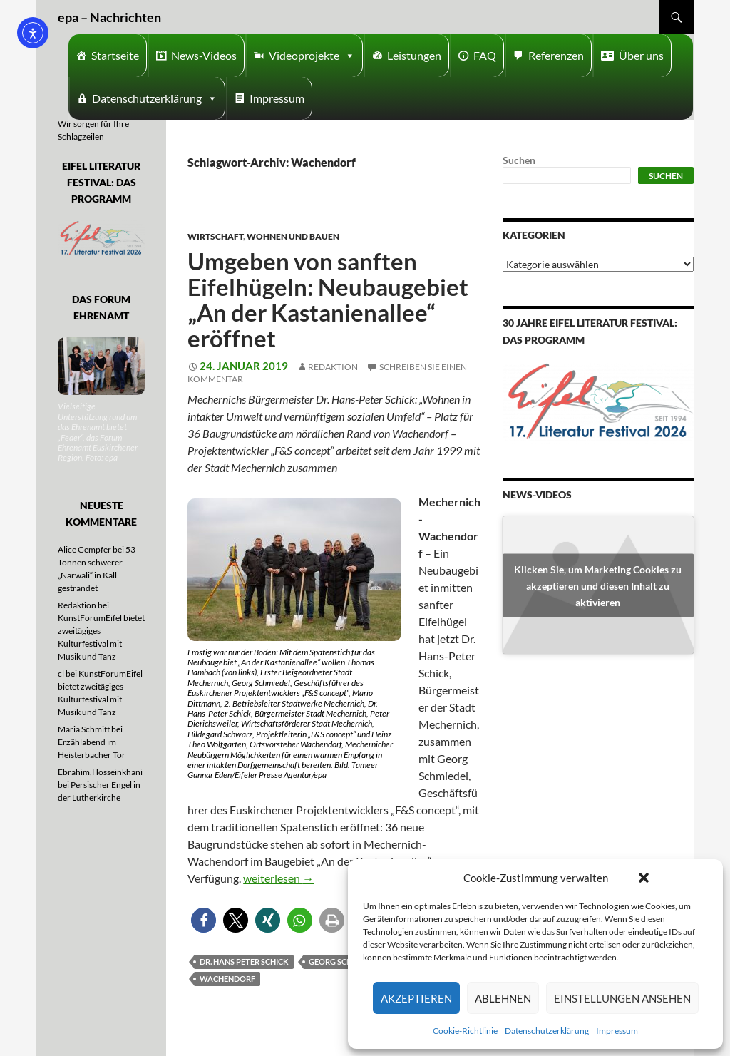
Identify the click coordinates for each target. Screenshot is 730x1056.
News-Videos (204, 55)
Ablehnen (503, 998)
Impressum (617, 1030)
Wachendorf (227, 978)
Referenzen (556, 55)
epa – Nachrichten (109, 17)
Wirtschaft (215, 236)
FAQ (484, 55)
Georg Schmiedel (344, 961)
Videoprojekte (312, 55)
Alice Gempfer (84, 549)
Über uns (641, 55)
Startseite (115, 55)
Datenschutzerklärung (547, 1030)
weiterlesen (278, 878)
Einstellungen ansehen (622, 998)
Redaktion (333, 367)
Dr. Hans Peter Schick (244, 961)
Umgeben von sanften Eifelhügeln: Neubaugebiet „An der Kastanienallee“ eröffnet (327, 299)
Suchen (519, 160)
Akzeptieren (416, 998)
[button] (644, 878)
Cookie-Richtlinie (465, 1030)
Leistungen (414, 55)
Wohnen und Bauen (293, 236)
